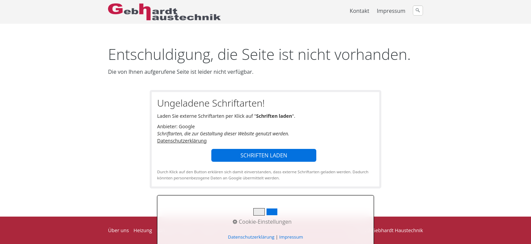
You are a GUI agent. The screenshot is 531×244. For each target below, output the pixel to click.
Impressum (391, 11)
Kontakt (359, 11)
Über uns (118, 230)
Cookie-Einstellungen (262, 221)
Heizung (142, 230)
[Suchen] (418, 10)
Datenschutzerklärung (182, 140)
